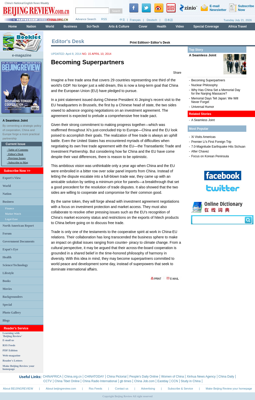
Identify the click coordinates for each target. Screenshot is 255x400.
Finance (9, 208)
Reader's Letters (12, 360)
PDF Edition (10, 350)
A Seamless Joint (15, 120)
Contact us (122, 388)
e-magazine (21, 55)
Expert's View (12, 178)
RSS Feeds (9, 345)
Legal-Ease (11, 219)
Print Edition (139, 42)
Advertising (148, 388)
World (7, 186)
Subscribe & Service (180, 388)
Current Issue (15, 144)
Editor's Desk (15, 154)
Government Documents (18, 241)
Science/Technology (15, 265)
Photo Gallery (12, 312)
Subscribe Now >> (17, 171)
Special (7, 304)
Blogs (6, 320)
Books (6, 281)
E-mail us (8, 340)
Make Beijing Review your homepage (229, 388)
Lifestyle (8, 273)
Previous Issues (17, 158)
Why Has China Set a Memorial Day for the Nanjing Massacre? (215, 91)
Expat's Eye (10, 249)
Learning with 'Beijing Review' (12, 334)
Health (7, 257)
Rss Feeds (95, 388)
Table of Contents (18, 149)
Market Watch (13, 213)
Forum (7, 233)
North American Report (18, 225)
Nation (7, 194)
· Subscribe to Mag (17, 162)
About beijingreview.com (61, 388)
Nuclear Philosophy (204, 85)
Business (8, 201)
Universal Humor (202, 107)
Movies (7, 289)
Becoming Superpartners (208, 80)
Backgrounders (12, 297)
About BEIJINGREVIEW (18, 388)
